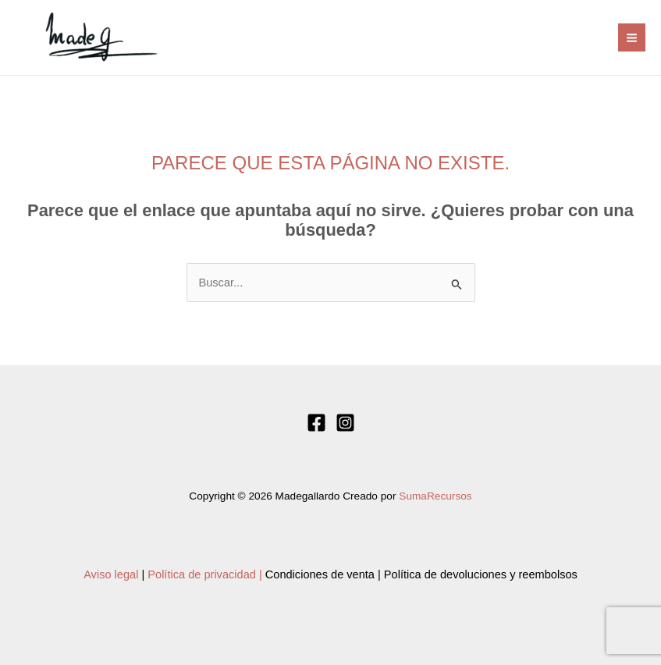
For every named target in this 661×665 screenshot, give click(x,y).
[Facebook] (316, 422)
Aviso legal (111, 574)
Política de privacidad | (204, 574)
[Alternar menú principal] (631, 37)
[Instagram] (345, 422)
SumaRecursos (435, 496)
